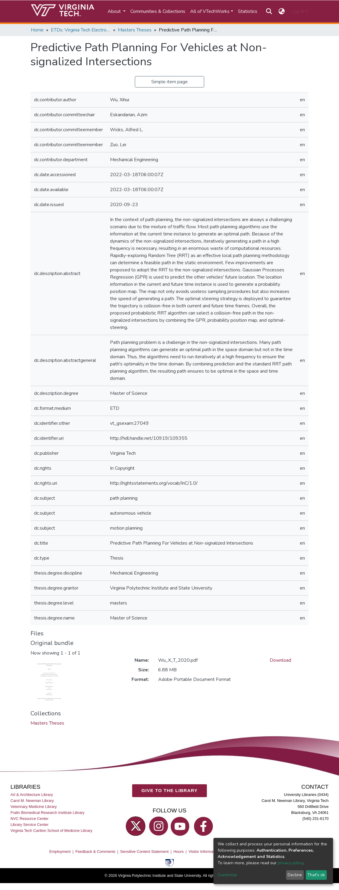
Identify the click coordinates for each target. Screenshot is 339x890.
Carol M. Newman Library (32, 800)
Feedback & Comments (95, 851)
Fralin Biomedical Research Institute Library (47, 812)
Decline (295, 875)
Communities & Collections (157, 11)
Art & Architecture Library (31, 794)
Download (280, 660)
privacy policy (290, 863)
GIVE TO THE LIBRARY (169, 790)
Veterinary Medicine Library (33, 806)
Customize (227, 875)
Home (37, 30)
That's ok (316, 875)
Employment (60, 851)
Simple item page (169, 81)
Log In (297, 11)
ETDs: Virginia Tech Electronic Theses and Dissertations (81, 30)
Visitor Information (204, 851)
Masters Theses (135, 30)
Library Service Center (29, 824)
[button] (281, 11)
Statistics (247, 11)
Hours (178, 851)
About (115, 11)
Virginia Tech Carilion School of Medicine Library (51, 830)
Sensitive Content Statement (144, 851)
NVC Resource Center (29, 818)
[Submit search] (269, 11)
